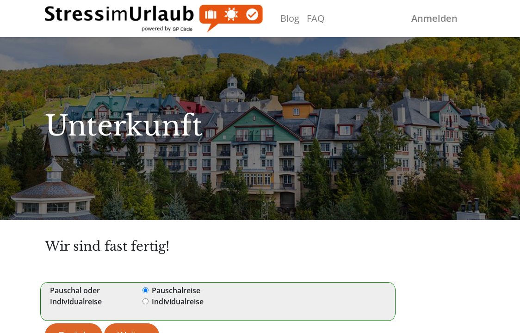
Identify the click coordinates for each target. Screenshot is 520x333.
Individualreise (178, 301)
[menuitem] (290, 18)
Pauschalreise (176, 290)
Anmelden (434, 18)
